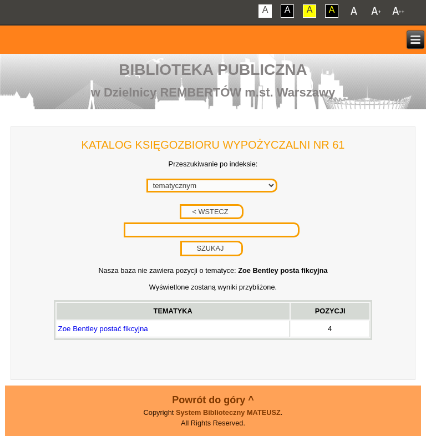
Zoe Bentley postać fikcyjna (103, 329)
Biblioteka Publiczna (213, 69)
